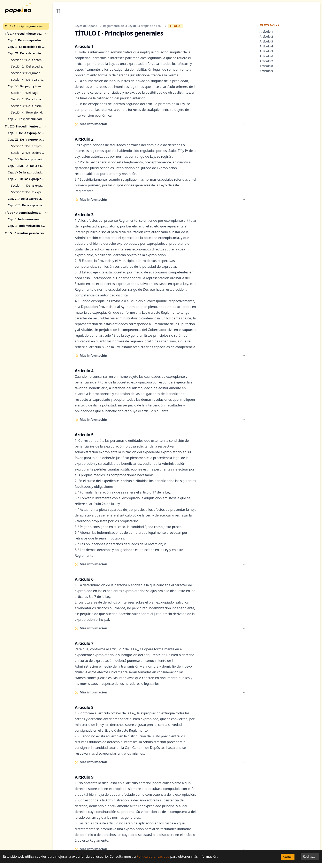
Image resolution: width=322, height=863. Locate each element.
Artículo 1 (266, 31)
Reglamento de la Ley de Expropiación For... (132, 26)
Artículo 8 (266, 66)
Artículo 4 (266, 46)
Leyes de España (86, 26)
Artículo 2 (266, 36)
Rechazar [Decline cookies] (310, 856)
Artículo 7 (266, 61)
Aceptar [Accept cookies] (287, 856)
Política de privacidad (153, 856)
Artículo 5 (266, 51)
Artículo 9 (266, 71)
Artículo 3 (266, 41)
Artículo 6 (266, 56)
